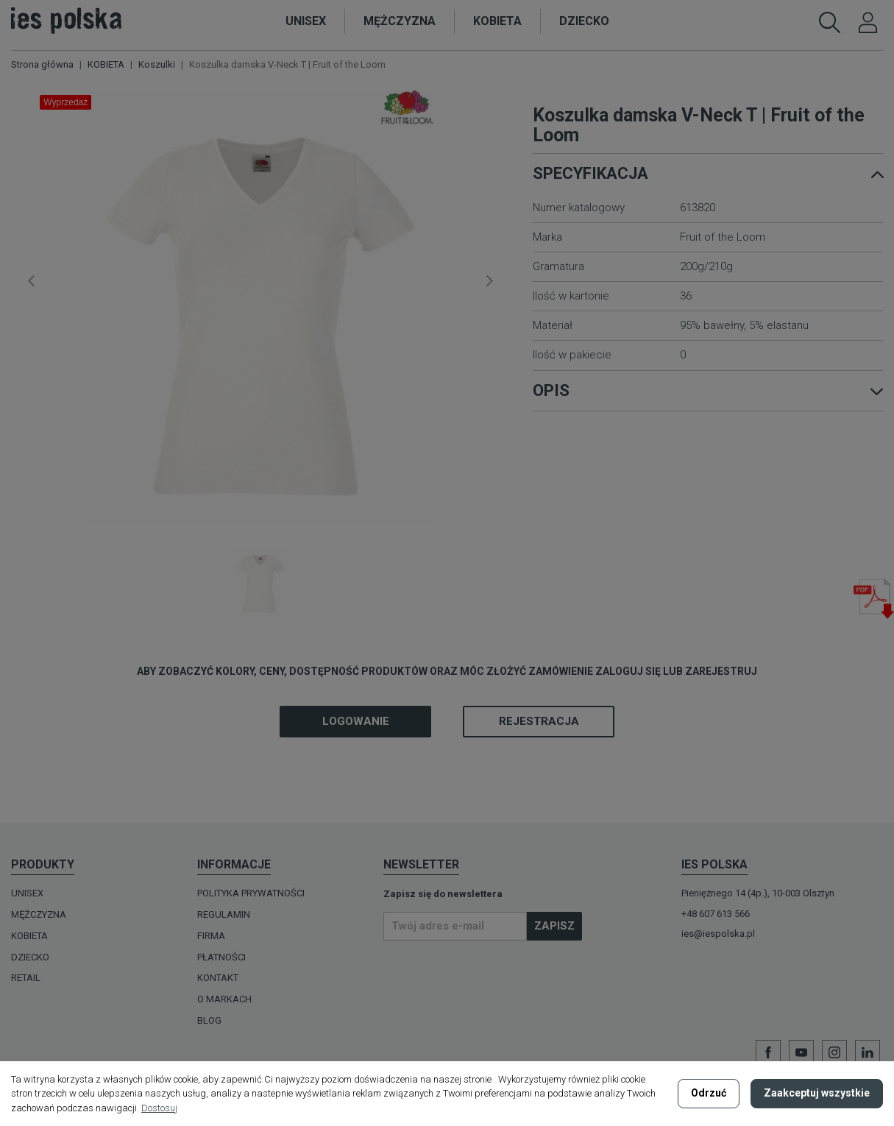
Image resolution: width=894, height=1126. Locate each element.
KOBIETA (29, 935)
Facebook (768, 1052)
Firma (211, 935)
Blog (209, 1020)
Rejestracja (539, 721)
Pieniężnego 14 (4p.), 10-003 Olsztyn (757, 893)
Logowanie (355, 721)
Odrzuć (708, 1093)
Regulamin (223, 914)
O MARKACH (224, 999)
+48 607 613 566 (715, 913)
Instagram (834, 1052)
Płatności (221, 957)
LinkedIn (867, 1052)
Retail (25, 977)
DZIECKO (30, 957)
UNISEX (27, 893)
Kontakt (217, 977)
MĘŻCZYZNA (38, 914)
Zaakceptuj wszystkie (817, 1093)
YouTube (801, 1052)
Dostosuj (159, 1107)
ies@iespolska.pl (718, 933)
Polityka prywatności (251, 893)
